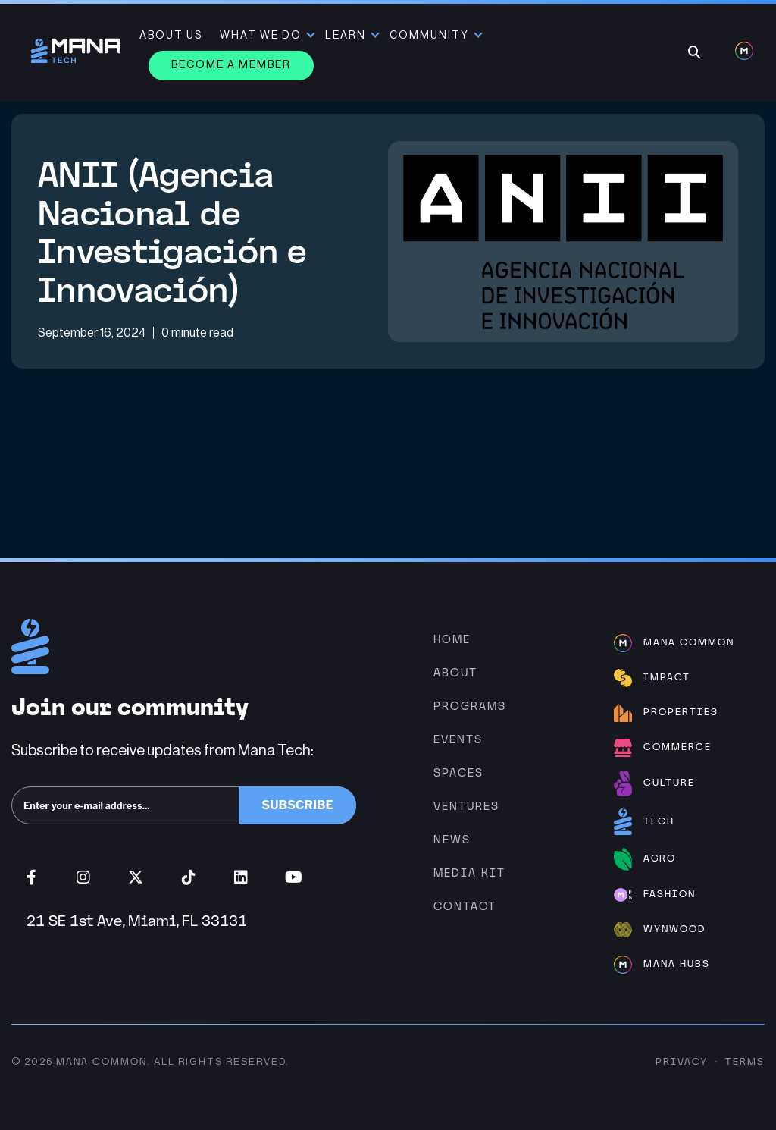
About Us (170, 35)
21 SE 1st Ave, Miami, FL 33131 (137, 921)
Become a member (231, 65)
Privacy (682, 1061)
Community (429, 35)
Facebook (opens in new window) (31, 877)
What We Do (261, 35)
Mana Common (101, 1061)
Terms (745, 1061)
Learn (345, 35)
